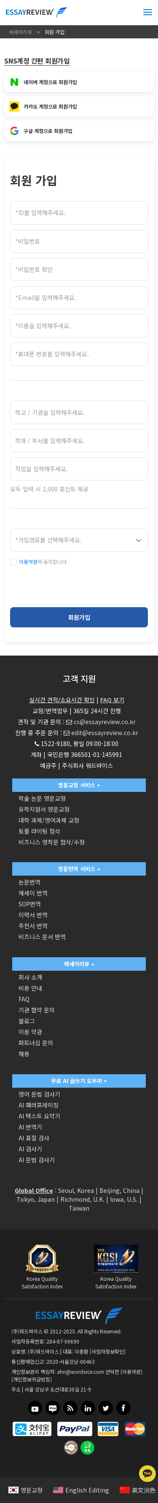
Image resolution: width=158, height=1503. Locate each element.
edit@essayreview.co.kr (104, 732)
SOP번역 (30, 904)
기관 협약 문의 (37, 1010)
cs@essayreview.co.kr (105, 721)
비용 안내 (30, 988)
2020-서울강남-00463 (70, 1361)
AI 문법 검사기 (37, 1159)
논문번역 (29, 882)
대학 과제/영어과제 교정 (49, 820)
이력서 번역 (33, 915)
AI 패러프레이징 (39, 1105)
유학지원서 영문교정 (44, 809)
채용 (24, 1053)
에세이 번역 (33, 893)
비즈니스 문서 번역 (42, 936)
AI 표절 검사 (34, 1138)
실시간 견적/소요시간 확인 (62, 700)
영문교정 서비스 (79, 785)
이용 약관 (30, 1032)
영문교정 (25, 1490)
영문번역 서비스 (79, 869)
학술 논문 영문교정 (42, 798)
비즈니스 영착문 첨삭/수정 (52, 842)
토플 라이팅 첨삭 (39, 831)
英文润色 (137, 1490)
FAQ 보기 (112, 700)
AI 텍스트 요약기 (39, 1116)
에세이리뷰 (79, 964)
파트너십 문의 (36, 1042)
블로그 (27, 1021)
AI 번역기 (30, 1127)
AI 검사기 (30, 1149)
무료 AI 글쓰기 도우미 (79, 1081)
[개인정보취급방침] (31, 1379)
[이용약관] (131, 1371)
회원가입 (79, 617)
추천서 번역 (33, 925)
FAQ (24, 999)
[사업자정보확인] (108, 1351)
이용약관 (28, 561)
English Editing (81, 1490)
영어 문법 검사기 (39, 1094)
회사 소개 (30, 977)
